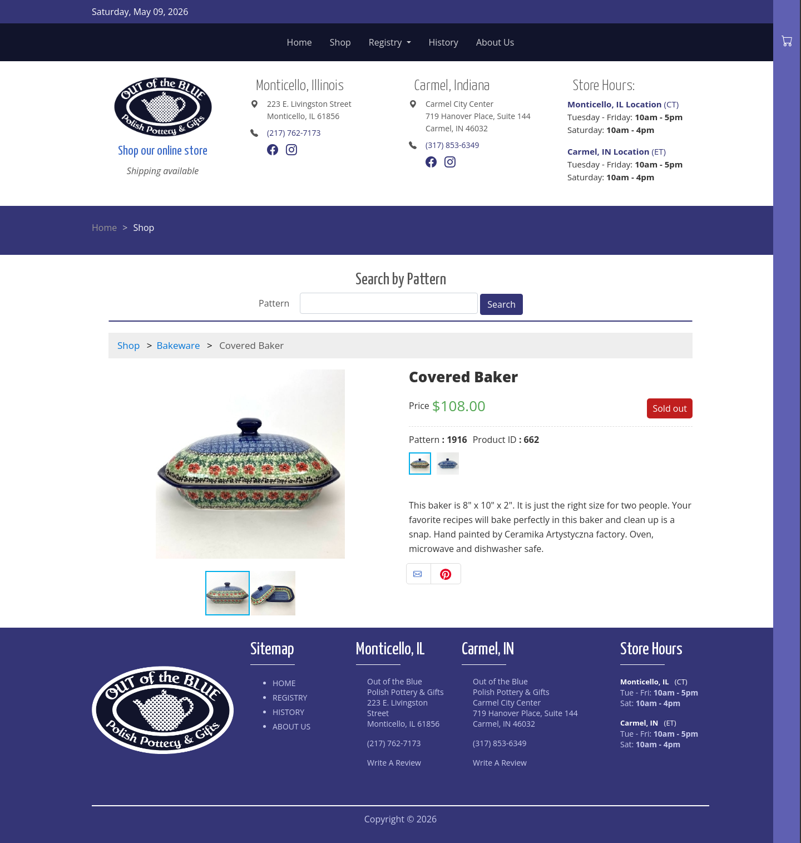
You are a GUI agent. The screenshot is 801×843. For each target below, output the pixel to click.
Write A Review (394, 762)
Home (299, 42)
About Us (495, 42)
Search (501, 304)
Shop (340, 42)
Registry (386, 42)
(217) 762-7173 (293, 132)
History (443, 42)
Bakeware (178, 345)
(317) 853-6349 (452, 145)
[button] (382, 464)
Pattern (274, 303)
